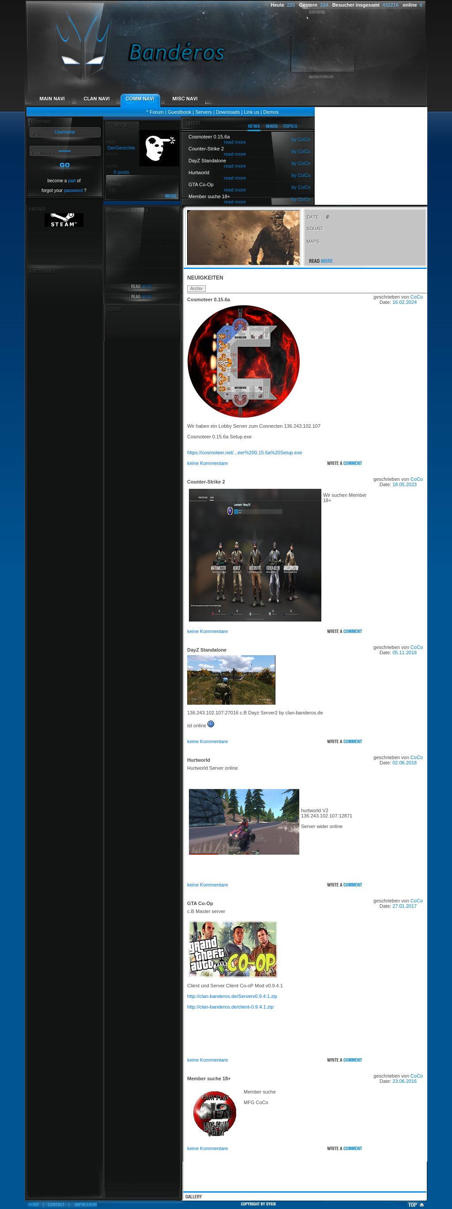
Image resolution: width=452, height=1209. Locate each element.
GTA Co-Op (200, 903)
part (71, 180)
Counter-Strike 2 (206, 481)
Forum (157, 112)
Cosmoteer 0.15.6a (208, 299)
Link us (251, 112)
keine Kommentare (207, 463)
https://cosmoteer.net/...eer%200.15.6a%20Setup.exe (244, 452)
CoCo (417, 296)
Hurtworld (198, 760)
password (73, 190)
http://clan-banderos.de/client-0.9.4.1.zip (230, 1006)
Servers (203, 112)
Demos (271, 112)
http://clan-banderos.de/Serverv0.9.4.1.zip (232, 996)
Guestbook (179, 112)
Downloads (228, 112)
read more (235, 142)
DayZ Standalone (206, 649)
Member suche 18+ (209, 1078)
